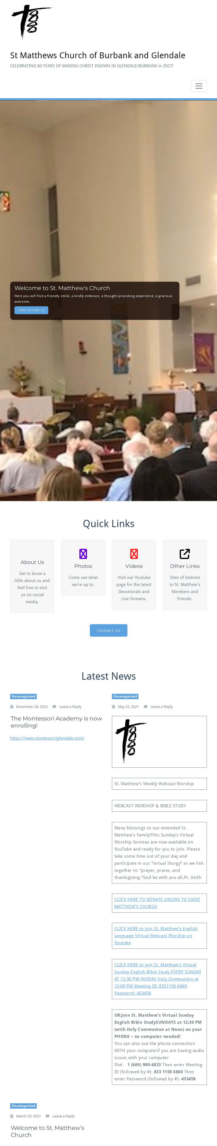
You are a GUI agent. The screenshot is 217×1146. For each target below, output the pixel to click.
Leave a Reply (70, 707)
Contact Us (108, 630)
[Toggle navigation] (199, 86)
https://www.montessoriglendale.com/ (47, 738)
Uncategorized (23, 696)
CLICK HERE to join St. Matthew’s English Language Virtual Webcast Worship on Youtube (156, 935)
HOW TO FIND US (31, 310)
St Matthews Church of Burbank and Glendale (97, 55)
